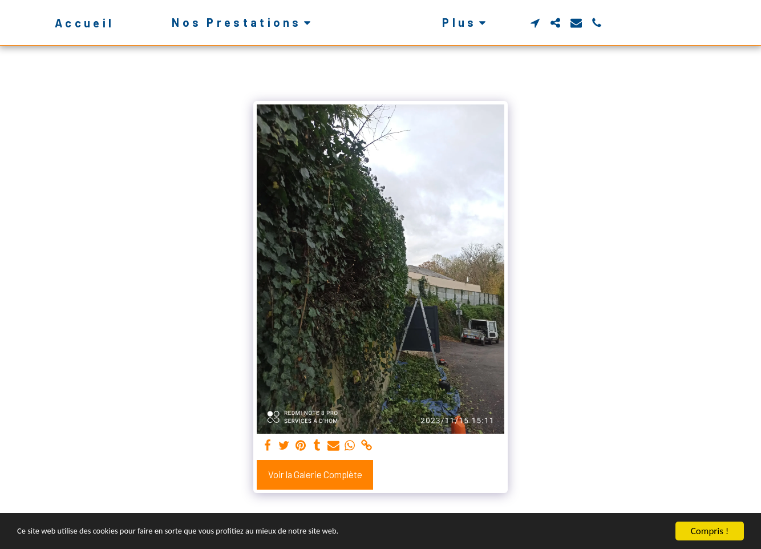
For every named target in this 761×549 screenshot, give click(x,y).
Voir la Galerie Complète (315, 474)
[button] (224, 22)
